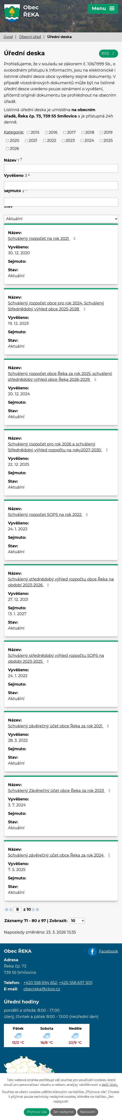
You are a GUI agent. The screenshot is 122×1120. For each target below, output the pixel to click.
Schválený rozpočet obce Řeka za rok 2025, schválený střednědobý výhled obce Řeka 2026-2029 (60, 376)
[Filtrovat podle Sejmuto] (61, 202)
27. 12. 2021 (18, 599)
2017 (71, 132)
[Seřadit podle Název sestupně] (21, 160)
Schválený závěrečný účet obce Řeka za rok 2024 (60, 855)
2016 (53, 132)
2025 (108, 140)
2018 (89, 132)
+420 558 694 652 (40, 982)
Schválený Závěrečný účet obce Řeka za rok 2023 (60, 790)
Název (11, 160)
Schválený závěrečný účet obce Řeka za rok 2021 (59, 726)
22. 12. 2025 (18, 464)
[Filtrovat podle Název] (61, 168)
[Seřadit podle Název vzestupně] (21, 158)
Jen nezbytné (63, 1112)
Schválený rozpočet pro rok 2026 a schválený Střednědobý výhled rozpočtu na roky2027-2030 (58, 447)
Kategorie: (14, 132)
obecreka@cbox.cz (41, 989)
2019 (108, 132)
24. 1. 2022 (17, 529)
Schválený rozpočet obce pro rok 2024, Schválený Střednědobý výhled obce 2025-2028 (56, 306)
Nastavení (87, 1112)
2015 (35, 132)
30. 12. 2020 (19, 253)
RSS (108, 53)
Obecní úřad (30, 37)
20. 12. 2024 (19, 394)
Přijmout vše (36, 1112)
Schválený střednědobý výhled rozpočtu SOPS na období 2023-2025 (56, 658)
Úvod (8, 37)
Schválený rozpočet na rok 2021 (42, 238)
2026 (14, 148)
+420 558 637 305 (75, 982)
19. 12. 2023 (18, 323)
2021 (33, 140)
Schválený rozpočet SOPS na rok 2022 (48, 514)
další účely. (110, 1085)
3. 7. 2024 (17, 805)
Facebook (108, 951)
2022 (51, 140)
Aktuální (16, 275)
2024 (89, 140)
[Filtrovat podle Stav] (61, 219)
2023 (70, 140)
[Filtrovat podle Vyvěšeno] (61, 185)
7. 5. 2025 (16, 869)
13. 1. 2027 (17, 613)
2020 (14, 140)
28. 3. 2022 (18, 740)
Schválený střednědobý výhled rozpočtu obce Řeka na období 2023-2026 (61, 582)
